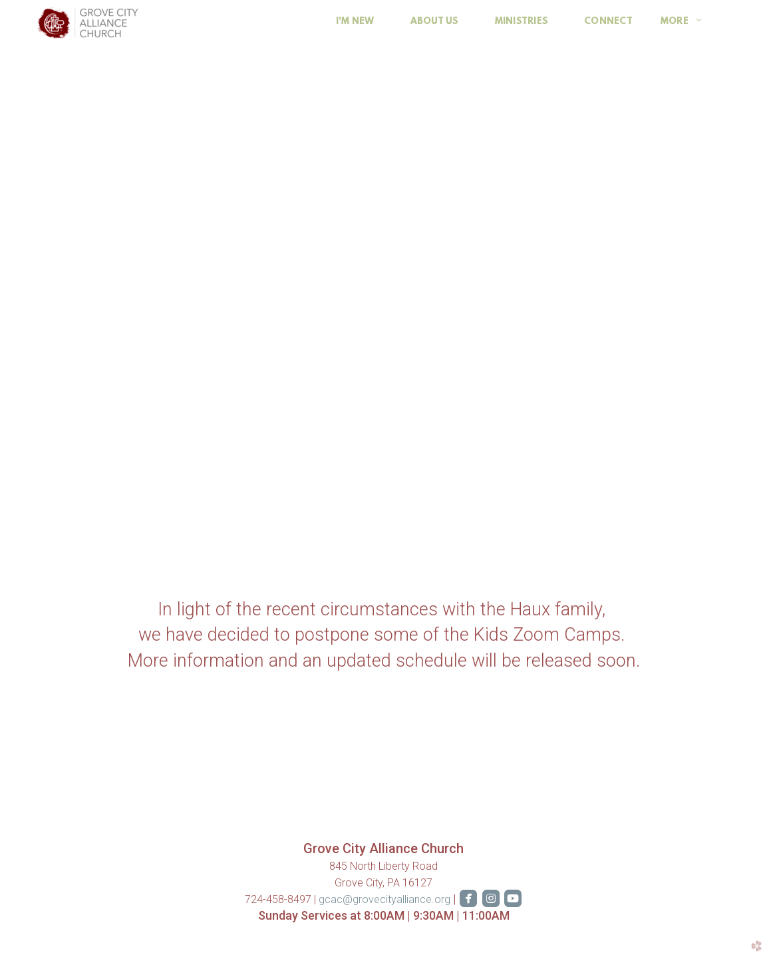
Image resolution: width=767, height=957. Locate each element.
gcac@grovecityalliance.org (386, 899)
